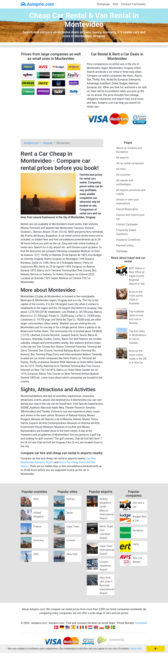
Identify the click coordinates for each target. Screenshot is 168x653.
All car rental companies (130, 163)
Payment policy (125, 245)
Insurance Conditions (128, 239)
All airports (122, 157)
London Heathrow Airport (105, 565)
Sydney (71, 498)
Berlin (70, 512)
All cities (121, 169)
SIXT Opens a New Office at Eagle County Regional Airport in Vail (136, 276)
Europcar (138, 530)
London (71, 540)
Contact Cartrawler (133, 4)
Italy (35, 498)
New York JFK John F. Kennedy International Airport (107, 585)
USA (35, 554)
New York (72, 554)
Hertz (136, 544)
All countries (123, 174)
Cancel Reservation (127, 209)
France (37, 526)
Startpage (103, 4)
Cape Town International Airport (107, 550)
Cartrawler (141, 623)
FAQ (115, 4)
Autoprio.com (37, 4)
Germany (38, 540)
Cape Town (73, 526)
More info (136, 648)
